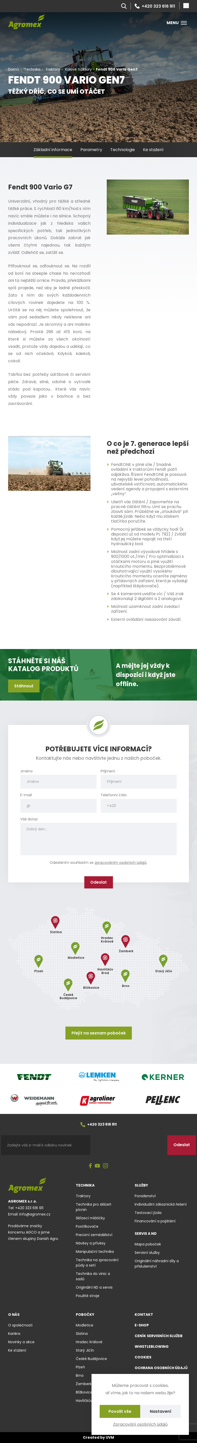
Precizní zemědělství (94, 1234)
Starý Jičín (85, 1350)
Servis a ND (146, 1233)
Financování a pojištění (155, 1221)
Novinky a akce (21, 1341)
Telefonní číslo (114, 795)
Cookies (143, 1357)
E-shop (142, 1325)
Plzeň (80, 1367)
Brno (80, 1375)
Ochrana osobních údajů (161, 1367)
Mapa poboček (148, 1244)
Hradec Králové (89, 1341)
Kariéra (14, 1333)
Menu (177, 23)
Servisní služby (147, 1252)
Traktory (83, 1195)
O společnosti (20, 1325)
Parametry (91, 149)
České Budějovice (91, 1358)
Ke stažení (153, 149)
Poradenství (145, 1195)
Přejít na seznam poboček (98, 1033)
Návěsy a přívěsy (90, 1243)
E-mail (26, 795)
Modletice (84, 1325)
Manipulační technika (95, 1251)
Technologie (122, 149)
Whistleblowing (152, 1346)
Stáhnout (23, 686)
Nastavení (160, 1411)
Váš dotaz (29, 819)
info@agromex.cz (34, 1214)
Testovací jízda (148, 1212)
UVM (110, 1437)
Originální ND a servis (94, 1287)
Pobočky (85, 1314)
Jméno (26, 771)
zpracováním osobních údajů (121, 862)
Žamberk (84, 1383)
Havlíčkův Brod (88, 1400)
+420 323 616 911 (155, 6)
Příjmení (108, 771)
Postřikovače (87, 1226)
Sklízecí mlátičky (90, 1218)
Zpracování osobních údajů (140, 1424)
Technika (85, 1185)
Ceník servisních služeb (159, 1335)
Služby (141, 1185)
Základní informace (52, 149)
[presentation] (128, 1145)
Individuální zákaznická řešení (161, 1204)
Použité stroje (87, 1295)
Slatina (82, 1333)
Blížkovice (84, 1392)
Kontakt (144, 1314)
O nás (14, 1314)
